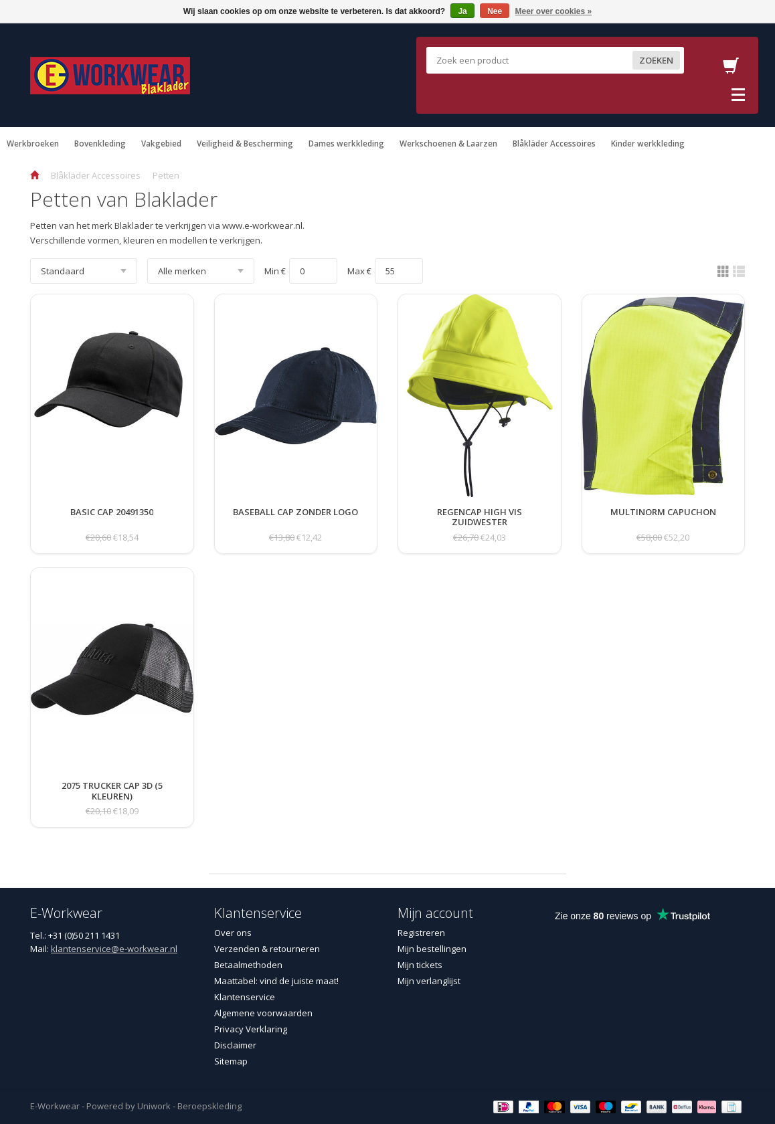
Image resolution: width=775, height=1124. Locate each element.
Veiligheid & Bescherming (245, 143)
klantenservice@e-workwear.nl (114, 949)
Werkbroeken (33, 143)
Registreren (421, 933)
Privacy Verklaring (250, 1029)
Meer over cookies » (553, 11)
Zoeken (656, 60)
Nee (494, 11)
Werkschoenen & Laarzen (448, 143)
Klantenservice (244, 997)
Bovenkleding (100, 143)
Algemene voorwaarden (263, 1013)
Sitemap (231, 1061)
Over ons (233, 933)
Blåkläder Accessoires (554, 143)
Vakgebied (161, 143)
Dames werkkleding (346, 143)
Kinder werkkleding (648, 143)
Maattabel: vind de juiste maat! (276, 981)
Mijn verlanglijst (429, 981)
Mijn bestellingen (432, 949)
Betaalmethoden (248, 965)
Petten (166, 175)
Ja (462, 11)
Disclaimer (235, 1045)
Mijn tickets (420, 965)
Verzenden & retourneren (267, 949)
